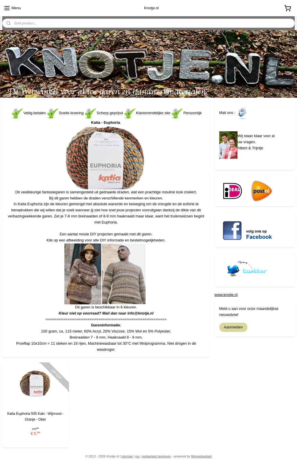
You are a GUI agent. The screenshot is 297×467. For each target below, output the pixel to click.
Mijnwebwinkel (201, 456)
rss (137, 456)
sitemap (127, 456)
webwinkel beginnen (156, 456)
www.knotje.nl (226, 294)
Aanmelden (233, 327)
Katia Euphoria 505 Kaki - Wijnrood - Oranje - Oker (35, 416)
